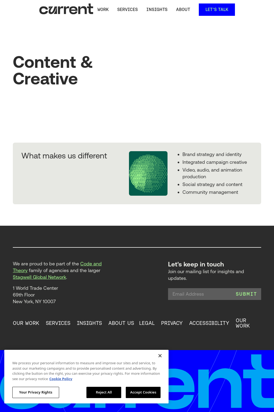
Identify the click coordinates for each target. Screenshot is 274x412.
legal (147, 323)
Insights (157, 9)
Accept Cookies (143, 392)
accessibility (209, 323)
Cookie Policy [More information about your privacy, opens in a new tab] (60, 378)
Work (103, 9)
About (183, 9)
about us (121, 323)
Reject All (104, 392)
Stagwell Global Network (39, 277)
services (127, 9)
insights (89, 323)
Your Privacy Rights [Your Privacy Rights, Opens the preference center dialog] (35, 392)
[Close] (160, 356)
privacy (172, 323)
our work (26, 323)
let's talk (217, 9)
